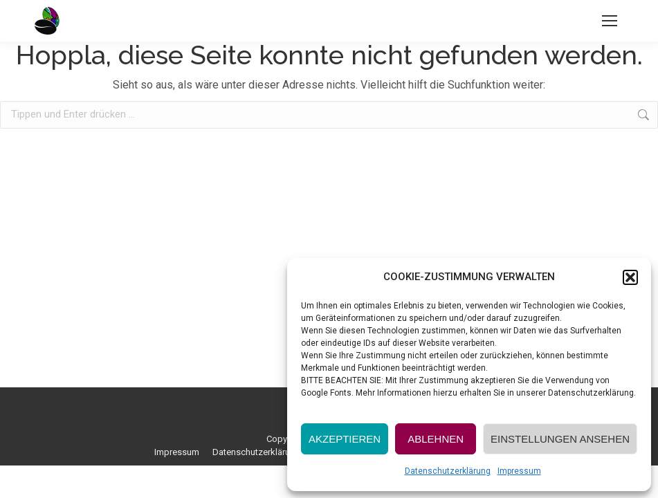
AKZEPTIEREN (345, 439)
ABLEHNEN (436, 439)
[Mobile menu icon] (609, 21)
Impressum (519, 471)
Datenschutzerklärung (448, 471)
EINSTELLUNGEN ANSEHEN (560, 439)
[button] (630, 277)
